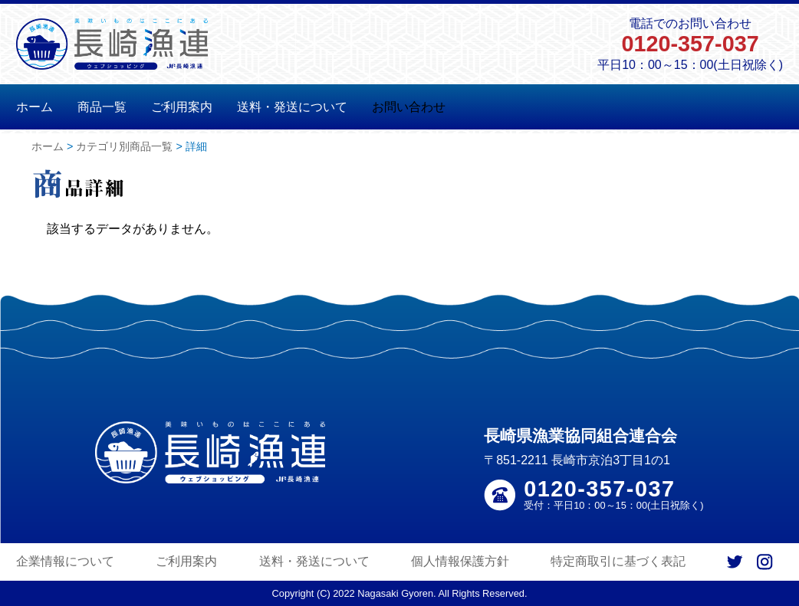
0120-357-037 (689, 43)
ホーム (34, 106)
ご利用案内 (181, 106)
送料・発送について (292, 106)
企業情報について (65, 561)
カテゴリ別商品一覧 (124, 146)
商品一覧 (102, 106)
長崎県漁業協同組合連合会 (580, 435)
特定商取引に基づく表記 (618, 561)
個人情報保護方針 (460, 561)
